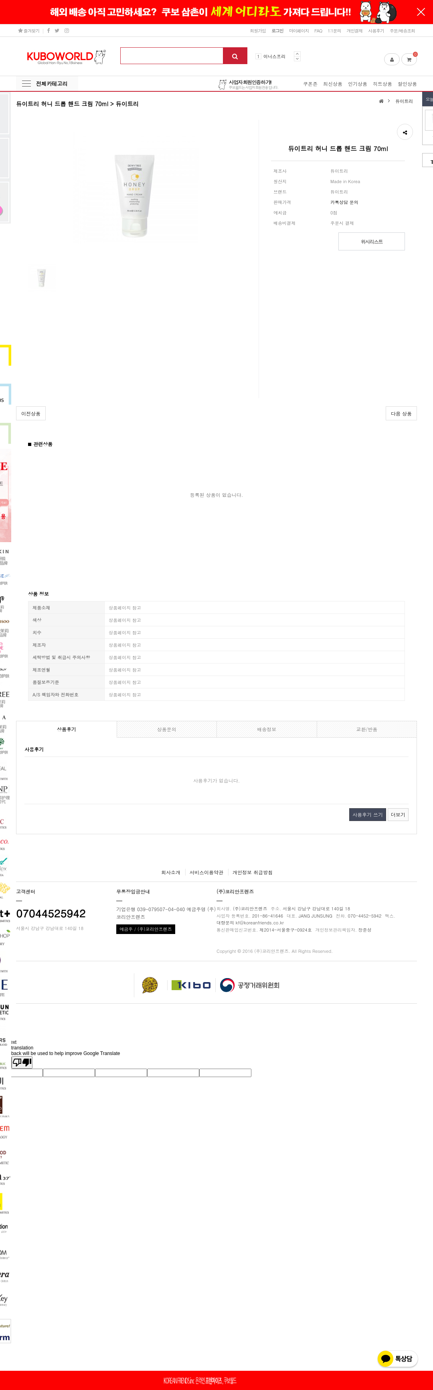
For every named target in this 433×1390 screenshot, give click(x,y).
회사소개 (170, 872)
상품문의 (166, 729)
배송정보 (266, 729)
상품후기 (66, 729)
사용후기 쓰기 (367, 814)
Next (297, 58)
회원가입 (258, 30)
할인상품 (407, 83)
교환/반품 (366, 729)
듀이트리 (404, 101)
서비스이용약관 (206, 872)
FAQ (318, 30)
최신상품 (332, 83)
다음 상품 (401, 413)
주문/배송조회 (402, 30)
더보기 (398, 814)
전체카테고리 (51, 83)
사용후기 (376, 30)
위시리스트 (371, 241)
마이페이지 (299, 30)
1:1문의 (334, 30)
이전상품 (30, 413)
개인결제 (354, 30)
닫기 (421, 12)
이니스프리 (274, 56)
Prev (297, 53)
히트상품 (382, 83)
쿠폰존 (310, 83)
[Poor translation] (22, 1062)
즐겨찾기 (28, 30)
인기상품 (357, 83)
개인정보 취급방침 (253, 872)
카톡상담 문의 (344, 202)
